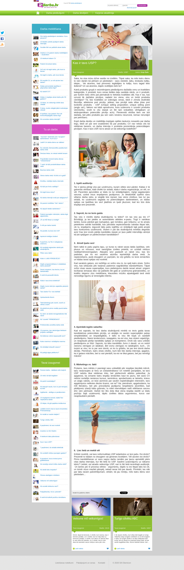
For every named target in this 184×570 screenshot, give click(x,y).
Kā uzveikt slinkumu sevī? (49, 486)
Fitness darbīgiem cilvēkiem (50, 475)
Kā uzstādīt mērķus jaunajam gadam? (53, 453)
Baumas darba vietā (47, 170)
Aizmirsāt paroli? (132, 7)
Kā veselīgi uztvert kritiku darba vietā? (53, 464)
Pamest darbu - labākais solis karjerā (53, 370)
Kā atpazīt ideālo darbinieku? (50, 209)
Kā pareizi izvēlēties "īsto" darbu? (52, 203)
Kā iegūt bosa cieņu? (47, 192)
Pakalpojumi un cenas (85, 563)
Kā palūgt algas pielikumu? (49, 352)
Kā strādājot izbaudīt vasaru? (50, 347)
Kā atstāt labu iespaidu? (48, 470)
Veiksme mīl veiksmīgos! (48, 481)
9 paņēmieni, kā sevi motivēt (50, 425)
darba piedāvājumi (76, 3)
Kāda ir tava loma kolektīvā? (50, 281)
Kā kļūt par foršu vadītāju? (49, 186)
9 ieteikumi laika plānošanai (49, 436)
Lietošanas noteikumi (64, 563)
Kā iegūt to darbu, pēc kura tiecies (52, 75)
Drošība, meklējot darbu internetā (51, 181)
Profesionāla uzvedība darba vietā (52, 325)
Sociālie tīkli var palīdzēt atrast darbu (53, 47)
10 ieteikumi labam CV (48, 58)
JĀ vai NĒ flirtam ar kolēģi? (49, 220)
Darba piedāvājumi (55, 13)
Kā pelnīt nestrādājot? (47, 381)
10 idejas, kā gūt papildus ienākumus (53, 403)
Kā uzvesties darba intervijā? (50, 119)
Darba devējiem (80, 13)
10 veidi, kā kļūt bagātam (49, 376)
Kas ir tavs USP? (46, 442)
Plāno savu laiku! (46, 253)
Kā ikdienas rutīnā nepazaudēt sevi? (53, 336)
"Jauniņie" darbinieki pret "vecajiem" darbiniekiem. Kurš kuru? (52, 137)
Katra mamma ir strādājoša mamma (52, 341)
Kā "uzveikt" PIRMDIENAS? (50, 319)
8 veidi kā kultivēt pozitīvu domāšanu (53, 497)
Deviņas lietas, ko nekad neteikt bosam (53, 153)
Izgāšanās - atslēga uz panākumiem (52, 392)
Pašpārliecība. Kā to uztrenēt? (50, 492)
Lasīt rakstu (79, 548)
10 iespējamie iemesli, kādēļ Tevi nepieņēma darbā (51, 398)
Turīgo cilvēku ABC (47, 420)
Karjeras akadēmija (104, 13)
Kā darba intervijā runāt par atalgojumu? (54, 198)
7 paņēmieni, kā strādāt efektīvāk (51, 447)
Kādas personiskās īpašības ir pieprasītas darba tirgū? (50, 87)
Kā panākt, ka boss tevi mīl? (50, 231)
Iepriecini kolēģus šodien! (49, 236)
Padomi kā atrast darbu (48, 64)
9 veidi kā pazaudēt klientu (49, 275)
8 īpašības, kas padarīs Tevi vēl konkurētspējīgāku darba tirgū (51, 114)
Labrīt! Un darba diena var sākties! (52, 142)
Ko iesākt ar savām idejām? (50, 414)
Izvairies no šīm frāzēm (48, 431)
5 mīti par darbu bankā (48, 225)
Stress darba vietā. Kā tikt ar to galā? (53, 175)
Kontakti (101, 563)
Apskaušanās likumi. (47, 297)
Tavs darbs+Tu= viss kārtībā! (50, 292)
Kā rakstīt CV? (45, 91)
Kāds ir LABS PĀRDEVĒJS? (50, 258)
